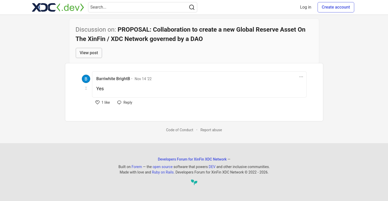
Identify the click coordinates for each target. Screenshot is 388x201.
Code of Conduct (179, 130)
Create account (336, 7)
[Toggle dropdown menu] (301, 77)
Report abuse (211, 130)
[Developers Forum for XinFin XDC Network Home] (58, 7)
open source (163, 167)
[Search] (192, 7)
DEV (212, 167)
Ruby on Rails (163, 172)
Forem (136, 167)
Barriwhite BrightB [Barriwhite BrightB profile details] (113, 78)
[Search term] (142, 7)
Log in (305, 7)
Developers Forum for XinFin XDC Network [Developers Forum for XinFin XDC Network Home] (192, 159)
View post (89, 52)
